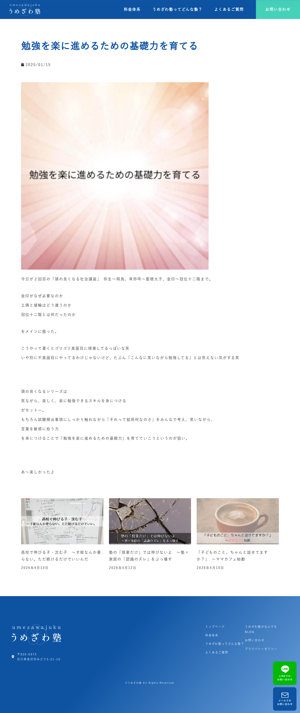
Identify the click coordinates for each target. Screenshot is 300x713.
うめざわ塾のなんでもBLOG (261, 629)
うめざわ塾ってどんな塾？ (177, 9)
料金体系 (132, 9)
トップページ (215, 626)
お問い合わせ (255, 640)
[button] (278, 9)
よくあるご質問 (229, 9)
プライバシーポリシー (261, 648)
